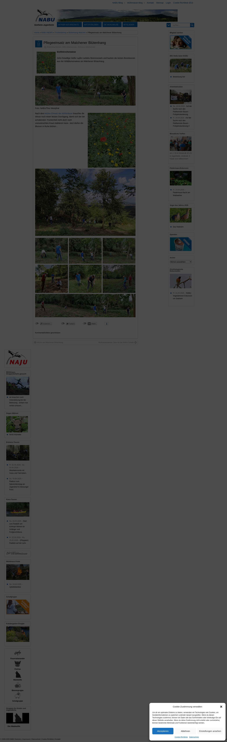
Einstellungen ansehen (210, 731)
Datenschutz (194, 737)
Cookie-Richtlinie (181, 737)
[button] (221, 706)
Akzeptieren (163, 731)
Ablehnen (185, 731)
